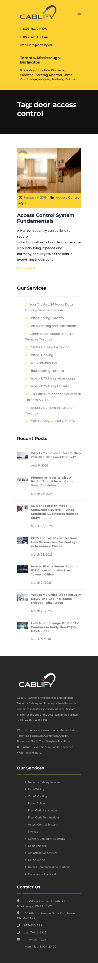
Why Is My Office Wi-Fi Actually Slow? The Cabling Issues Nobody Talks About (56, 599)
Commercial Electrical (42, 874)
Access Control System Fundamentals (45, 218)
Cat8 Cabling (39, 421)
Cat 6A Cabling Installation (50, 347)
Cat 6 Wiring (36, 789)
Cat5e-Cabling (41, 355)
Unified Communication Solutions (49, 867)
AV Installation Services (42, 852)
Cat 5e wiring (36, 859)
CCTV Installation (43, 363)
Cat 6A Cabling (37, 796)
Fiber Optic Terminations (43, 817)
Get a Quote (65, 421)
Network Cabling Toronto (49, 386)
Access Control (68, 197)
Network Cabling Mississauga (52, 378)
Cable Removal (37, 845)
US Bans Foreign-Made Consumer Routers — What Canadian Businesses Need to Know (55, 511)
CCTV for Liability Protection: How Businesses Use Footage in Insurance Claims (54, 542)
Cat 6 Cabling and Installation (52, 326)
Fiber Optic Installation (42, 810)
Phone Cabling (37, 803)
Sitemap (33, 831)
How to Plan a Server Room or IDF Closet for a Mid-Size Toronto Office (55, 570)
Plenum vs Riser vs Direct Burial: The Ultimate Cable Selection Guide (52, 481)
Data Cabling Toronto (46, 318)
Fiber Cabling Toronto (46, 370)
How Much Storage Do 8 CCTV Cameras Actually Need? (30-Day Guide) (55, 627)
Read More (26, 268)
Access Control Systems (43, 824)
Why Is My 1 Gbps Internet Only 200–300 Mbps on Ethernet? (56, 455)
